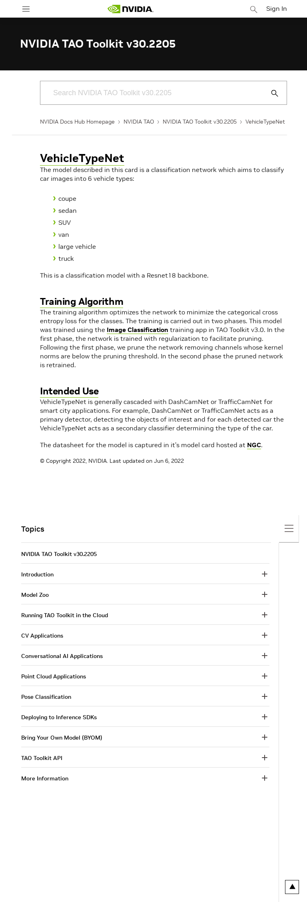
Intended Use (69, 391)
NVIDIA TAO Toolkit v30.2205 (200, 121)
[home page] (130, 9)
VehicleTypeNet (265, 121)
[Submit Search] (270, 93)
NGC (254, 445)
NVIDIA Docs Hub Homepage (77, 121)
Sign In (276, 8)
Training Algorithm (81, 301)
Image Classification (137, 330)
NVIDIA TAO (139, 121)
